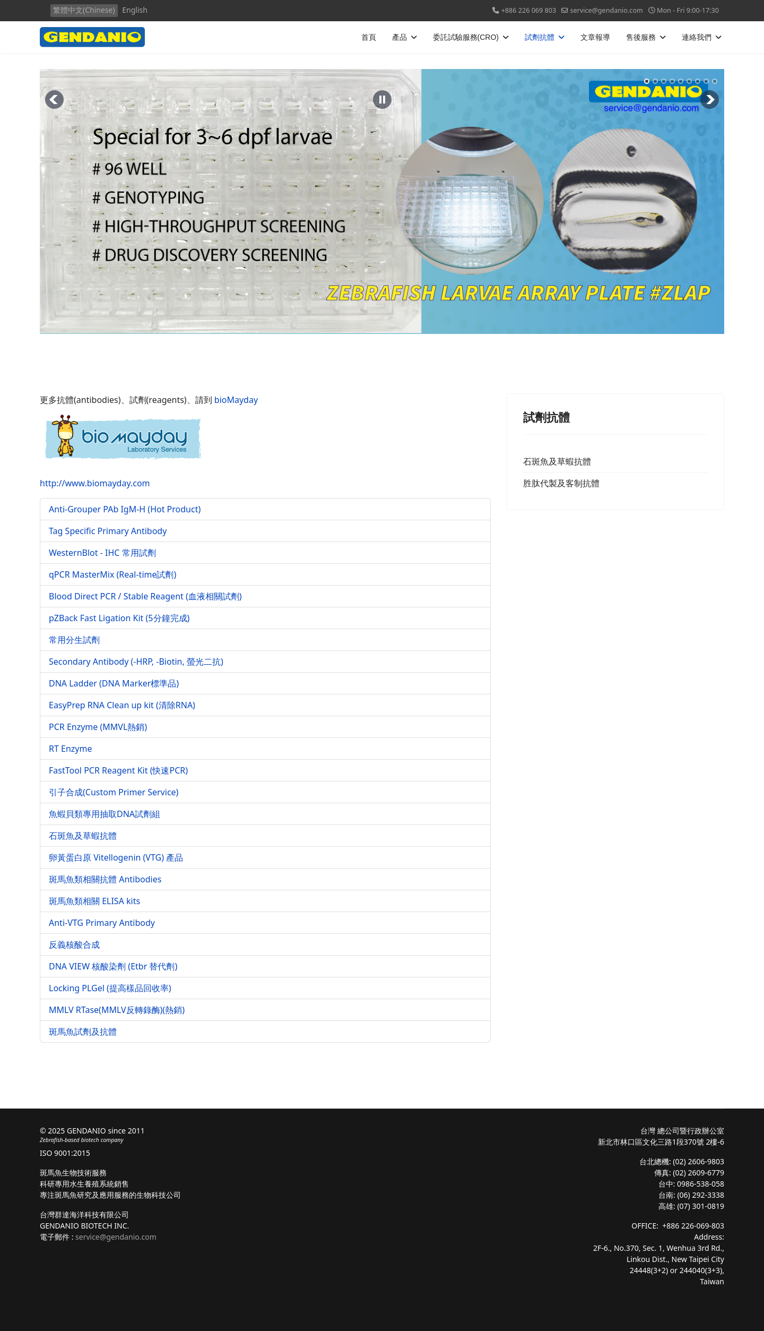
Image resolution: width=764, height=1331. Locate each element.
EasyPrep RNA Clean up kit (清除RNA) (122, 705)
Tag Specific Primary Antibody (108, 531)
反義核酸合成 (74, 944)
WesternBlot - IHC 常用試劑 (102, 553)
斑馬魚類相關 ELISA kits (94, 901)
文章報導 (595, 37)
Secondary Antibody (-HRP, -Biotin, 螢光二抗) (136, 661)
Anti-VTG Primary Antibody (102, 923)
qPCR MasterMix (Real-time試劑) (112, 574)
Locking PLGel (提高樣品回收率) (110, 988)
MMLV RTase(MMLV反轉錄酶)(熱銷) (117, 1010)
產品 (399, 37)
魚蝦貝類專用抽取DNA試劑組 (104, 814)
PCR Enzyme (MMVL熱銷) (98, 727)
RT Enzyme (70, 748)
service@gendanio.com (606, 10)
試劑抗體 (539, 37)
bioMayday (236, 400)
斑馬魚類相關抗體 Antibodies (105, 879)
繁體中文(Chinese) (84, 10)
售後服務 (641, 37)
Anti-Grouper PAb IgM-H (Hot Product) (125, 509)
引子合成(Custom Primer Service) (113, 792)
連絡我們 (696, 37)
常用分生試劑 (74, 640)
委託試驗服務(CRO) (466, 37)
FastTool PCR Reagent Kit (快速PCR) (118, 770)
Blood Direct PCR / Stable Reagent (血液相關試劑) (145, 596)
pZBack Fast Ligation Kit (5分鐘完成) (119, 618)
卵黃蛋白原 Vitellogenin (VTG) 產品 (116, 857)
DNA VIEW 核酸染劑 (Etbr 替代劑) (113, 966)
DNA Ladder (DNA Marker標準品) (114, 683)
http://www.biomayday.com (121, 452)
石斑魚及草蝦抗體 (83, 835)
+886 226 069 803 (528, 10)
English (134, 10)
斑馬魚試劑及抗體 (83, 1031)
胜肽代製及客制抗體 (561, 483)
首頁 (368, 37)
